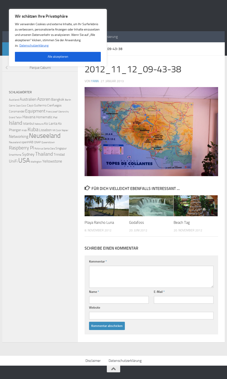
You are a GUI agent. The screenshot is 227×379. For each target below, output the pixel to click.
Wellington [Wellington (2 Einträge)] (36, 161)
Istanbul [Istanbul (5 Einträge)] (28, 124)
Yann (95, 81)
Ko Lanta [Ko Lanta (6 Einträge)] (50, 123)
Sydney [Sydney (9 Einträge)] (28, 154)
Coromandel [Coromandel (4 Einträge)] (16, 111)
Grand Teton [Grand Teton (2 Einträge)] (15, 117)
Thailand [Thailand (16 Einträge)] (44, 154)
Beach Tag (182, 222)
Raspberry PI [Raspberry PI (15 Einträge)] (21, 148)
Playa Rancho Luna (99, 222)
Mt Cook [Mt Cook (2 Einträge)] (57, 130)
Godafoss (136, 222)
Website (94, 308)
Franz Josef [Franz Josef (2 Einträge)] (52, 111)
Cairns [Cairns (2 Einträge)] (12, 105)
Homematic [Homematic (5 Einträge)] (44, 117)
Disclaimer (93, 361)
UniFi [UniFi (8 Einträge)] (13, 161)
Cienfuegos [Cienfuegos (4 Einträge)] (54, 105)
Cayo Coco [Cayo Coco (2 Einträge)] (21, 105)
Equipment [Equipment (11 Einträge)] (35, 111)
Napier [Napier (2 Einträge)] (65, 130)
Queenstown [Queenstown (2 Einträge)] (48, 142)
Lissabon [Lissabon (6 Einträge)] (45, 130)
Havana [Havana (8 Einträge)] (28, 117)
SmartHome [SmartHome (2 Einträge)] (15, 154)
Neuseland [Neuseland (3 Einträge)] (15, 142)
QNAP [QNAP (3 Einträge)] (37, 142)
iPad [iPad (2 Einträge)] (55, 117)
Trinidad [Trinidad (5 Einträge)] (59, 155)
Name (94, 292)
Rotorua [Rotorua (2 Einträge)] (38, 148)
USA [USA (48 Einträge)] (24, 160)
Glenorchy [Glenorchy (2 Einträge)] (63, 111)
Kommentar (98, 261)
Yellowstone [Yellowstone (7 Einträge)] (52, 161)
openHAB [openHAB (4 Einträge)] (27, 142)
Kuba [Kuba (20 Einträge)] (33, 129)
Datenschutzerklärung (34, 45)
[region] (58, 37)
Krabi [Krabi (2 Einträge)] (24, 130)
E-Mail (159, 292)
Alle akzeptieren (58, 57)
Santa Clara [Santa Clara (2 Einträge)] (49, 148)
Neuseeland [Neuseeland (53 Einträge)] (45, 136)
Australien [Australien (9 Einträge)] (28, 99)
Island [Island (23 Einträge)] (15, 123)
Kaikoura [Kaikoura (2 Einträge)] (39, 123)
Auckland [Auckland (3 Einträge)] (14, 99)
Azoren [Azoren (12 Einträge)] (44, 99)
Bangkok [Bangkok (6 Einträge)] (57, 99)
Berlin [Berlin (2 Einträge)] (68, 99)
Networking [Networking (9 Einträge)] (18, 136)
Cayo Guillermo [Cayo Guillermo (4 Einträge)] (37, 105)
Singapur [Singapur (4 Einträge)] (61, 148)
